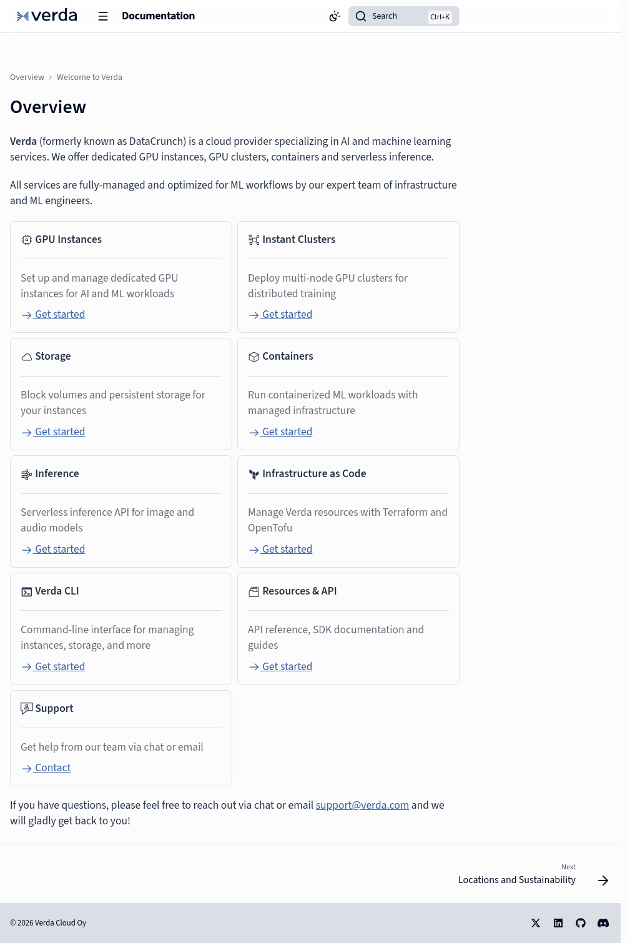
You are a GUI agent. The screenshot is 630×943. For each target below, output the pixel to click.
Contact (46, 768)
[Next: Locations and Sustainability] (529, 877)
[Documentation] (47, 16)
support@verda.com (363, 805)
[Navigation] (103, 16)
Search (384, 16)
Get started (53, 314)
